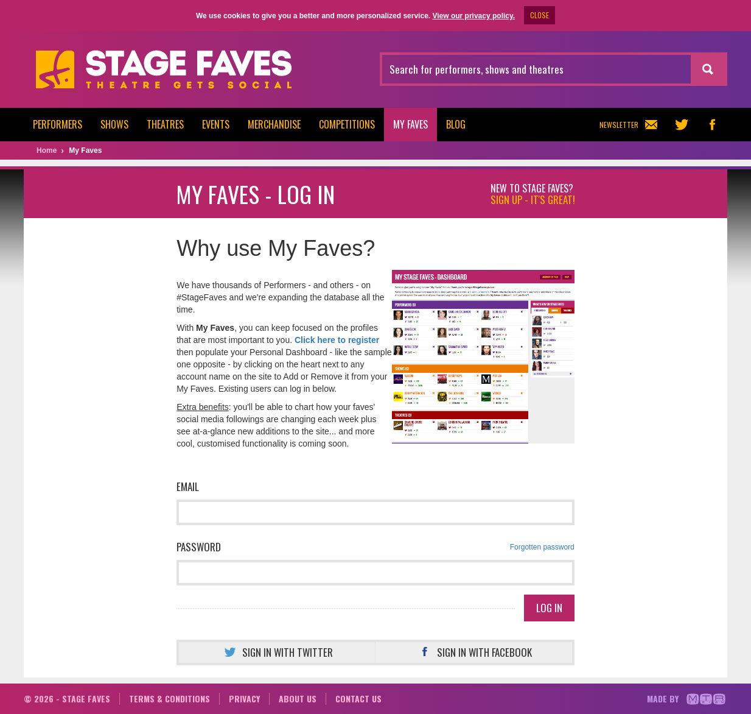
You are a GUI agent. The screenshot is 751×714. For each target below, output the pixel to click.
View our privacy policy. (473, 16)
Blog (456, 124)
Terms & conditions (169, 698)
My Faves (410, 124)
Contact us (358, 698)
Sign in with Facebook (474, 652)
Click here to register (337, 340)
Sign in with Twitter (277, 652)
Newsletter (628, 124)
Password (375, 547)
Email (187, 486)
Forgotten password (542, 547)
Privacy (244, 698)
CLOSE (539, 15)
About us (297, 698)
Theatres (165, 124)
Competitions (347, 124)
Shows (114, 124)
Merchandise (274, 124)
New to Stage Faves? (533, 194)
